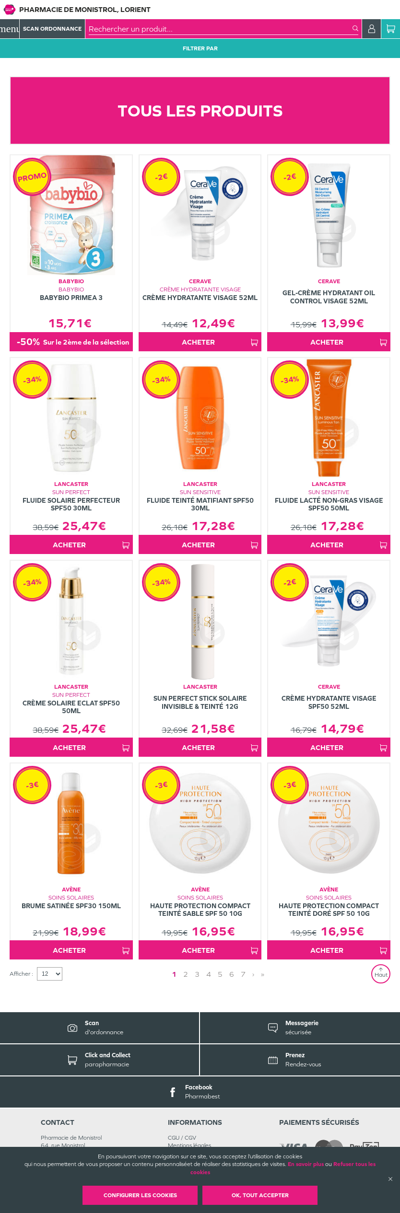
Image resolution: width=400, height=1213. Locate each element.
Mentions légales (189, 1145)
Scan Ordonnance (52, 28)
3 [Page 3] (197, 974)
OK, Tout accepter (260, 1195)
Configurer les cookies (140, 1195)
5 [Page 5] (220, 974)
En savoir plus (306, 1164)
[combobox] (221, 29)
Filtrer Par (200, 48)
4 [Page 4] (208, 974)
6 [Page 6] (231, 974)
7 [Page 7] (243, 974)
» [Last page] (262, 974)
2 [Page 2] (185, 974)
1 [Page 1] (174, 974)
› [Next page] (253, 974)
